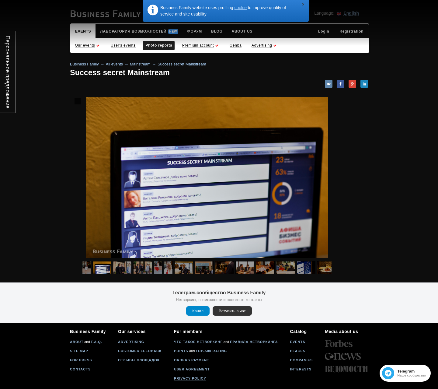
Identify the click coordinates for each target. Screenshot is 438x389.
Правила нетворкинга (254, 342)
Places (298, 351)
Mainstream (140, 64)
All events (114, 64)
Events (297, 342)
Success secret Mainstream (182, 64)
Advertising (131, 342)
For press (81, 360)
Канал (197, 311)
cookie (241, 7)
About (76, 342)
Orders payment (191, 360)
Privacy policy (190, 378)
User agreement (192, 369)
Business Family (84, 64)
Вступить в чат (232, 311)
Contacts (80, 369)
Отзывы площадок (139, 360)
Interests (301, 369)
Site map (79, 351)
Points (181, 351)
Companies (301, 360)
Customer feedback (140, 351)
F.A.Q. (96, 342)
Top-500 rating (211, 351)
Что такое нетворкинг (198, 342)
